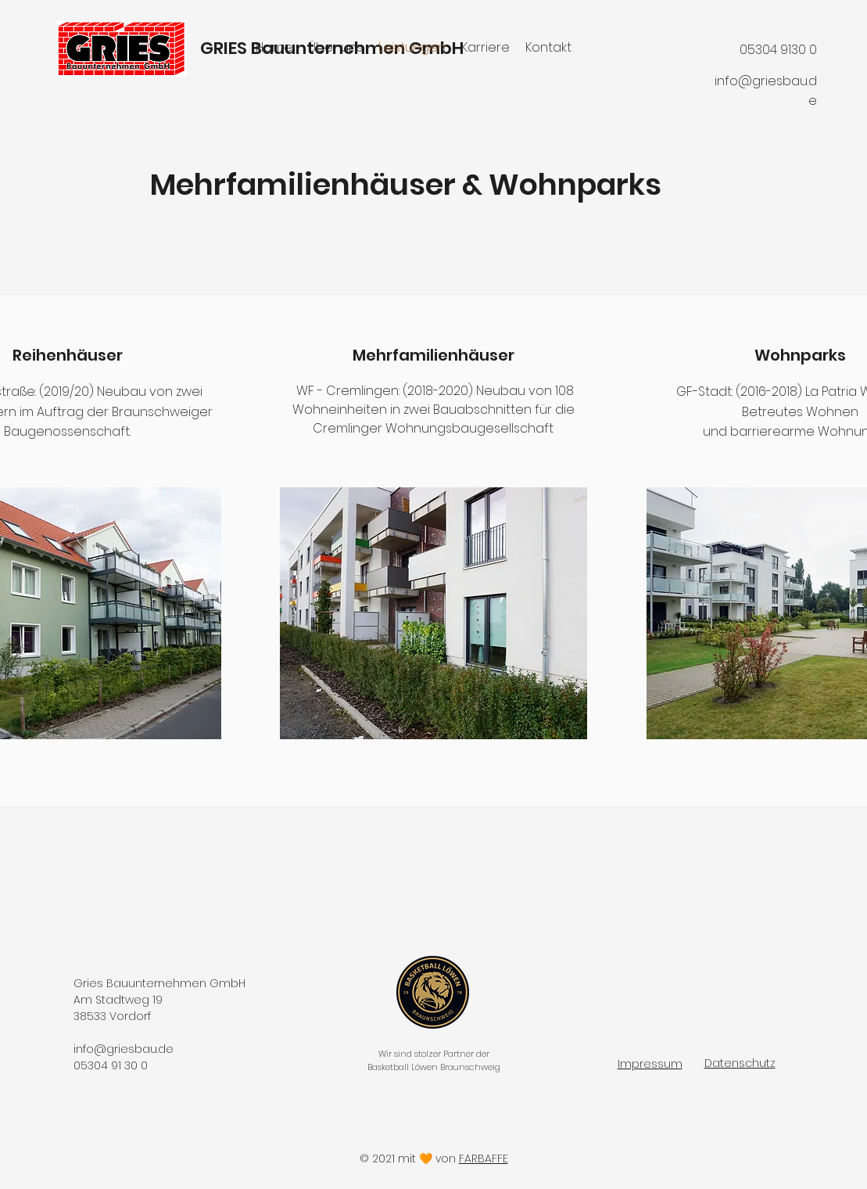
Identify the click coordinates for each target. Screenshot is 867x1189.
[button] (433, 613)
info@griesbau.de (123, 1049)
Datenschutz (740, 1063)
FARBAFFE (483, 1158)
